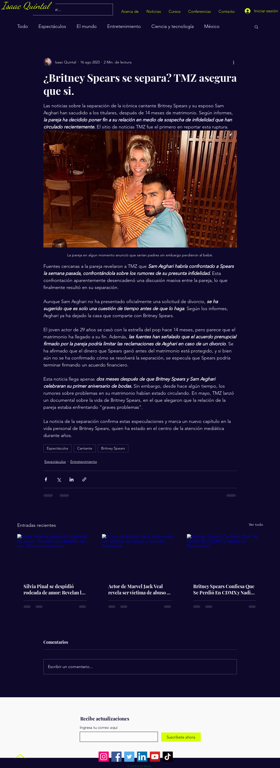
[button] (256, 27)
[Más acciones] (234, 62)
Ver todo (256, 524)
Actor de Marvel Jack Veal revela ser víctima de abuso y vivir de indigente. (138, 589)
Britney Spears (113, 448)
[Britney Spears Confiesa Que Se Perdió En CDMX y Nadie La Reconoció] (225, 555)
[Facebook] (116, 757)
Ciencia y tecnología (172, 26)
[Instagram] (104, 757)
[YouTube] (155, 757)
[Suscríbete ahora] (181, 737)
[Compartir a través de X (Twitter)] (58, 479)
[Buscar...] (73, 9)
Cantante (84, 448)
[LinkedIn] (142, 757)
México (212, 26)
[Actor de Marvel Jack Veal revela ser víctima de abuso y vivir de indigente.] (140, 555)
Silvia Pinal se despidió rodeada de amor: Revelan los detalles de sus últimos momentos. (55, 589)
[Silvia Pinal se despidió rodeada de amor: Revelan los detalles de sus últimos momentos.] (55, 555)
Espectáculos (52, 26)
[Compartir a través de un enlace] (84, 479)
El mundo (87, 26)
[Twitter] (129, 757)
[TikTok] (168, 757)
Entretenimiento (124, 26)
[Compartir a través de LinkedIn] (71, 479)
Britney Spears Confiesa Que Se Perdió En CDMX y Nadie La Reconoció (223, 589)
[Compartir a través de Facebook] (45, 479)
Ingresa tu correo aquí (99, 727)
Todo (22, 26)
